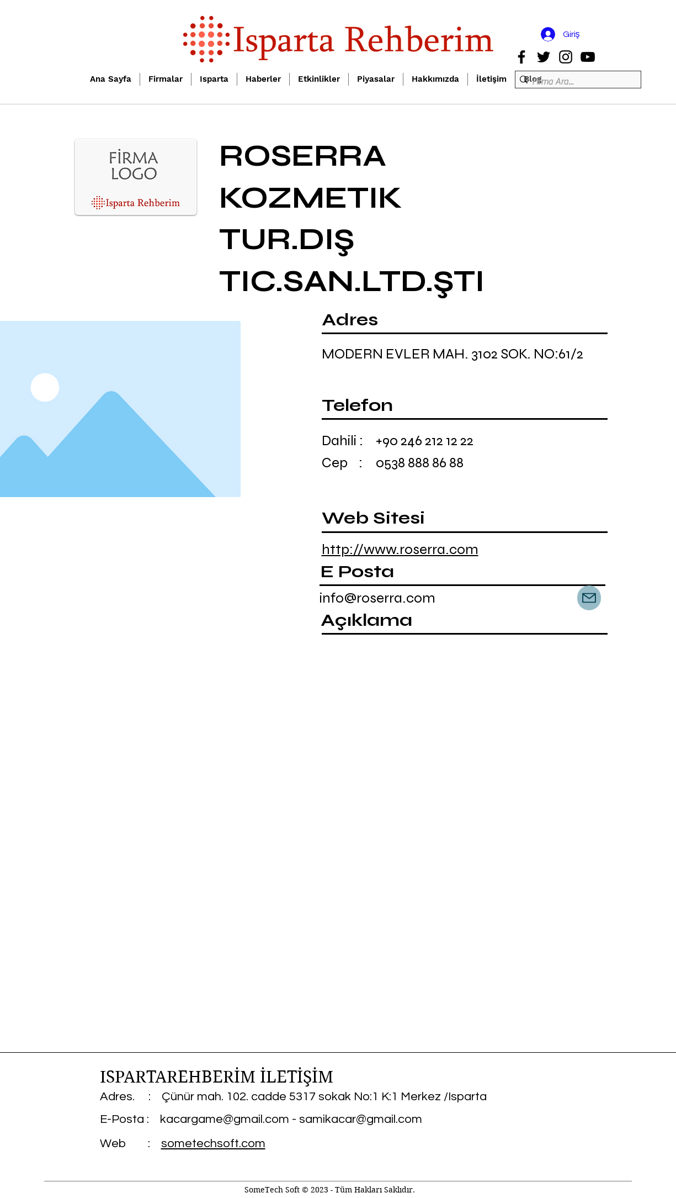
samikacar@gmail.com (360, 1119)
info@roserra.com (377, 597)
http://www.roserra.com (400, 549)
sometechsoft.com (213, 1143)
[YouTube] (588, 57)
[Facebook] (521, 57)
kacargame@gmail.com (224, 1119)
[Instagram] (565, 57)
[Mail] (589, 597)
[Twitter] (543, 57)
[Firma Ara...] (575, 81)
